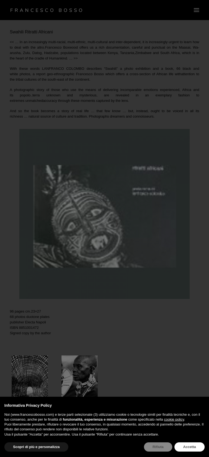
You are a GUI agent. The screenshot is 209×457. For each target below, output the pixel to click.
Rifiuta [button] (158, 447)
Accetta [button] (189, 447)
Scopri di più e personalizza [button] (36, 447)
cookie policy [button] (174, 419)
